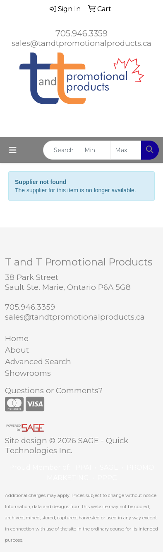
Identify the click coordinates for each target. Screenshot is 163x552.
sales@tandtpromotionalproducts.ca (81, 43)
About (17, 350)
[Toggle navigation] (13, 150)
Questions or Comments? (54, 390)
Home (17, 338)
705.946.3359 (81, 33)
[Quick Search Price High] (125, 150)
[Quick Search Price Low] (95, 150)
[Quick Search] (61, 150)
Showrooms (28, 373)
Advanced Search (38, 361)
